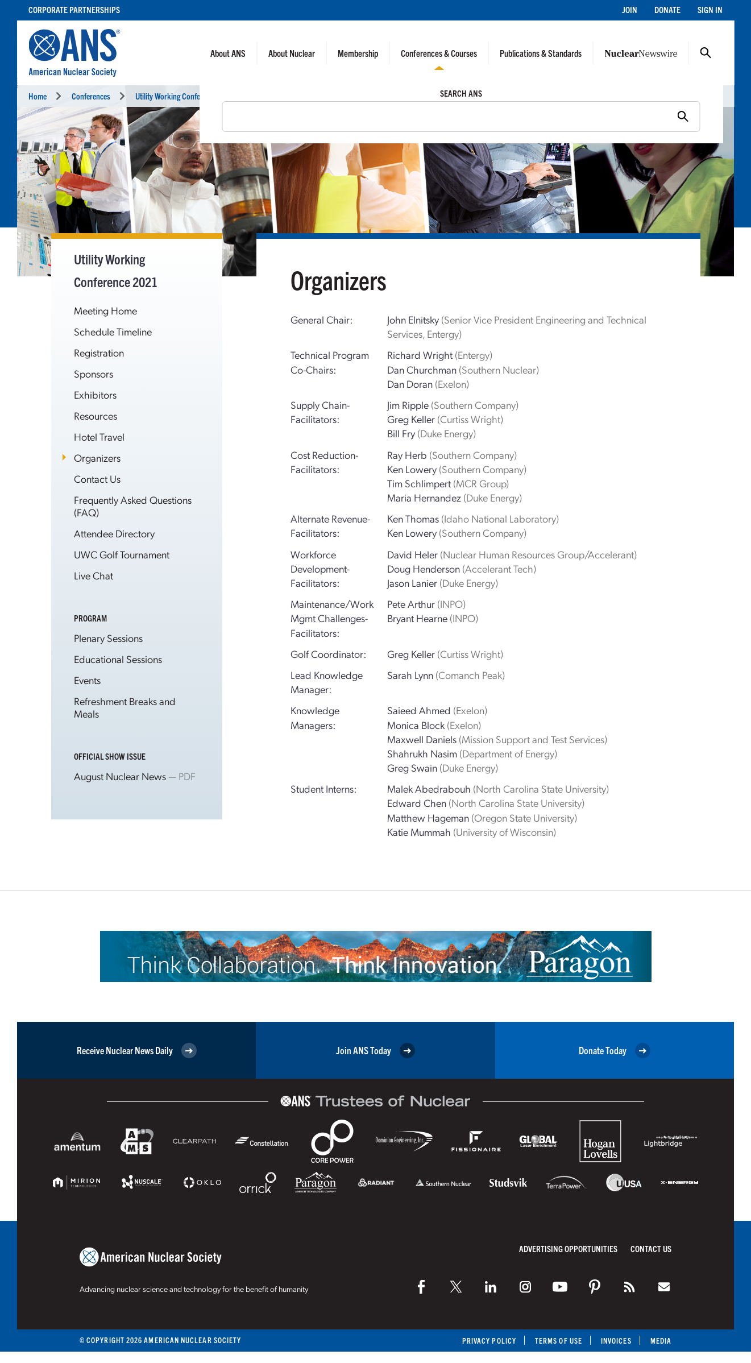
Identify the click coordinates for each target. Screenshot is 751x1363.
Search (705, 52)
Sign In (710, 9)
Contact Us (97, 478)
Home (37, 95)
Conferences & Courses (439, 53)
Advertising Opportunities (568, 1248)
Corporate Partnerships (74, 9)
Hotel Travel (99, 436)
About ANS (228, 53)
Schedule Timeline (113, 331)
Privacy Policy (489, 1340)
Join (629, 9)
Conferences (91, 95)
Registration (99, 352)
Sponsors (93, 373)
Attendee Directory (114, 533)
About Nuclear (291, 53)
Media (660, 1340)
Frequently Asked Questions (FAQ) (133, 506)
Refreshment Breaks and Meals (125, 707)
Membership (358, 53)
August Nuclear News (120, 775)
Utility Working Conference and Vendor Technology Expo (221, 95)
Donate (667, 9)
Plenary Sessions (108, 637)
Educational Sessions (118, 658)
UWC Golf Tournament (121, 554)
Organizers (97, 457)
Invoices (616, 1340)
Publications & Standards (541, 53)
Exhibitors (95, 394)
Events (87, 679)
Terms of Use (558, 1340)
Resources (95, 415)
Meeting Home (105, 310)
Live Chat (93, 575)
